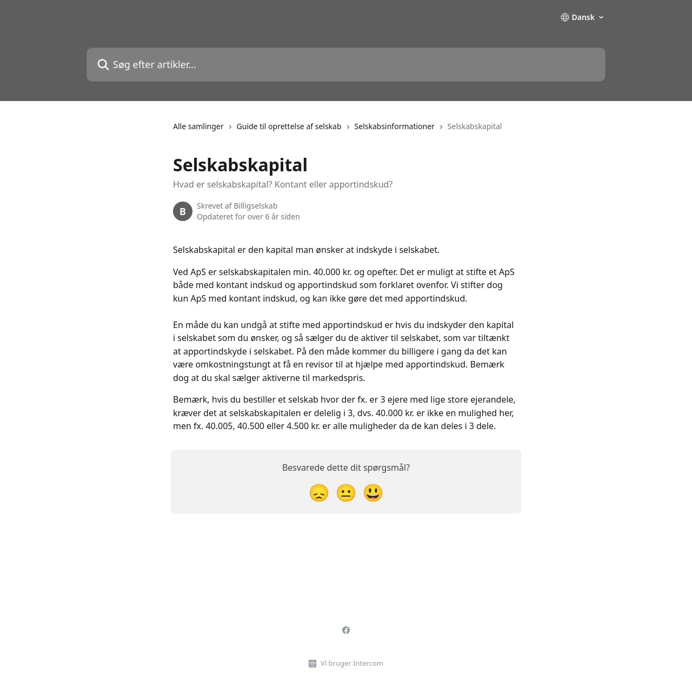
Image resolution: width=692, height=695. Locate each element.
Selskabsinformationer (395, 126)
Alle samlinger (198, 126)
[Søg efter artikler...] (346, 65)
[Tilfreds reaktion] (373, 492)
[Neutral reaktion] (346, 492)
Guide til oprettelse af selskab (289, 126)
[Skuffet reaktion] (318, 492)
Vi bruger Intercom (352, 663)
